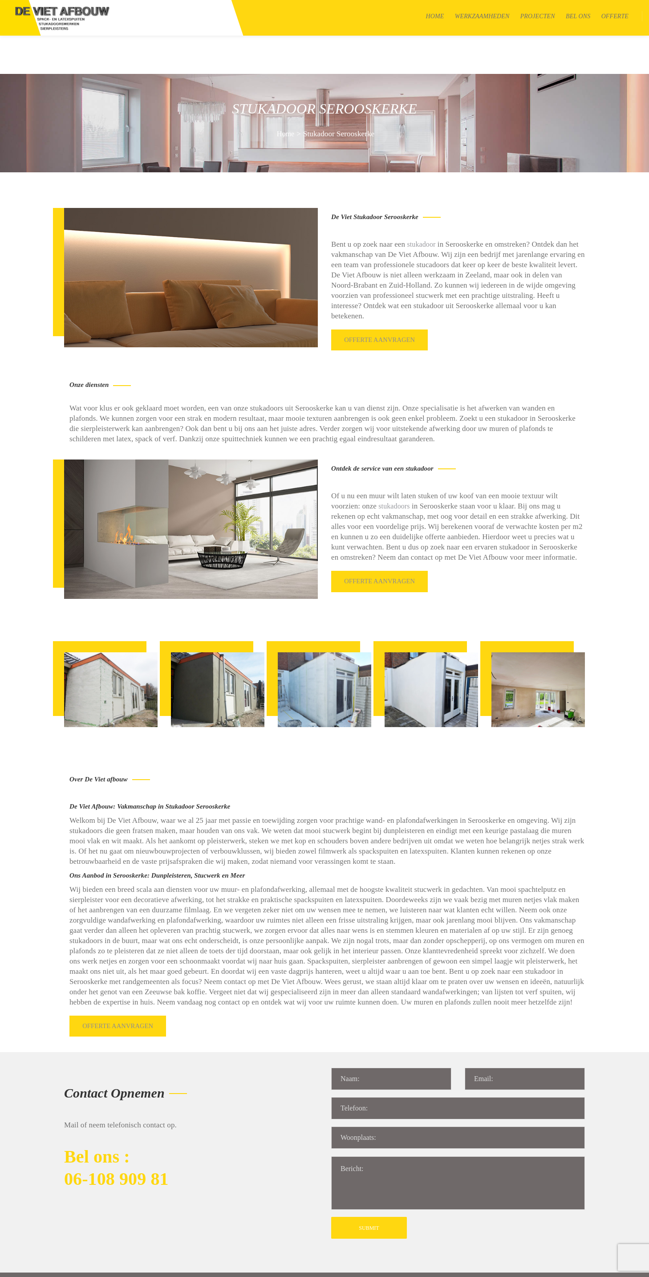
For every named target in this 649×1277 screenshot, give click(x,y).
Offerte (615, 16)
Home (435, 16)
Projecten (537, 16)
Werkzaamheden (482, 16)
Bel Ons (578, 16)
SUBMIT (369, 1174)
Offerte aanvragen (381, 299)
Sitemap (183, 1265)
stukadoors (394, 463)
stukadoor (421, 206)
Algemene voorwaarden (234, 1265)
